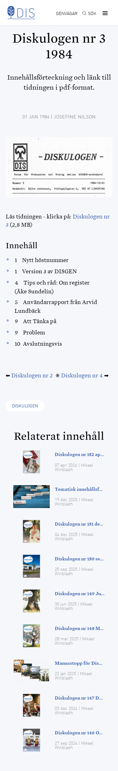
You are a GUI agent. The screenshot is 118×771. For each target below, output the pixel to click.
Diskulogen (25, 406)
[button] (104, 13)
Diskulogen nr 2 (32, 375)
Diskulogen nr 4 (82, 375)
